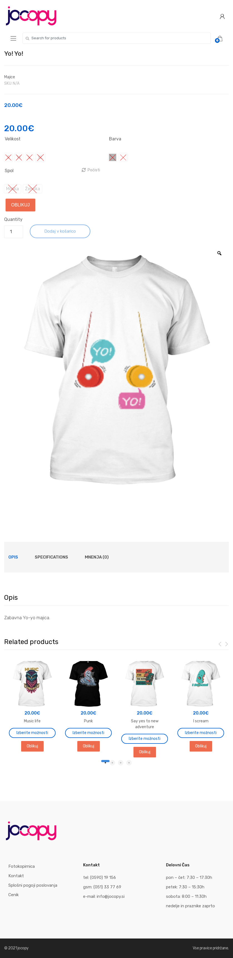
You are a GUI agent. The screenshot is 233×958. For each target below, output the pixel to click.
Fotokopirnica (21, 866)
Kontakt (16, 875)
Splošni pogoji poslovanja (32, 885)
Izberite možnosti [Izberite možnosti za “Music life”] (32, 732)
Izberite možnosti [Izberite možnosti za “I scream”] (201, 732)
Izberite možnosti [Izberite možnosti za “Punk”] (88, 732)
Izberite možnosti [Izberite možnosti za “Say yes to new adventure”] (144, 738)
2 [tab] (112, 763)
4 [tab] (129, 763)
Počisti (94, 170)
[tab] (13, 557)
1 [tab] (104, 763)
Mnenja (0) (97, 557)
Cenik (13, 894)
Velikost (13, 139)
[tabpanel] (32, 705)
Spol (9, 170)
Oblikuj (20, 205)
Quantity (13, 219)
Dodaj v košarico (60, 231)
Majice (9, 77)
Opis (13, 557)
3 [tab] (120, 763)
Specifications (51, 557)
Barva (115, 139)
